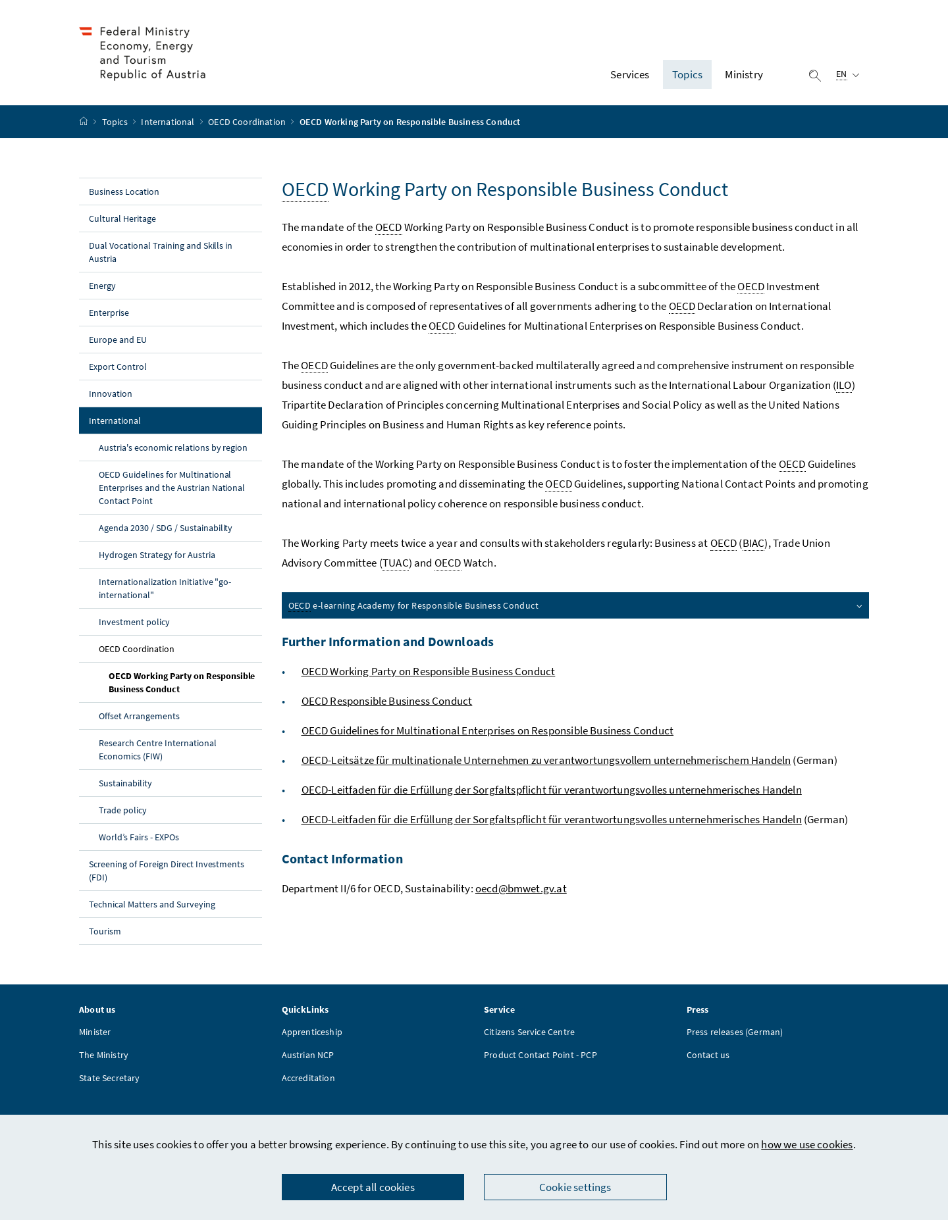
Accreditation (308, 1078)
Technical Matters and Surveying (152, 904)
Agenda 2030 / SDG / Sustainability (165, 528)
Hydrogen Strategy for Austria (157, 555)
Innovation (110, 393)
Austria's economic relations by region (173, 447)
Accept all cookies (373, 1187)
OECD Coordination (248, 122)
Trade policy (123, 810)
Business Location (124, 191)
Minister (95, 1032)
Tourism (105, 931)
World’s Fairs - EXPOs (139, 837)
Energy (102, 286)
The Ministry (103, 1055)
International (168, 122)
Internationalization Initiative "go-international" (165, 588)
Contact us (708, 1055)
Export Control (118, 366)
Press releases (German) (735, 1032)
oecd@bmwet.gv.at (521, 888)
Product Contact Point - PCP (540, 1055)
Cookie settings (575, 1187)
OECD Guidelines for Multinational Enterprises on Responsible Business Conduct (488, 730)
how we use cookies (807, 1144)
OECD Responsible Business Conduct (387, 701)
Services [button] (629, 74)
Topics (116, 122)
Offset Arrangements (139, 716)
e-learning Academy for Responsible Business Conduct (576, 605)
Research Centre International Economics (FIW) (158, 749)
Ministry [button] (743, 74)
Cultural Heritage (122, 218)
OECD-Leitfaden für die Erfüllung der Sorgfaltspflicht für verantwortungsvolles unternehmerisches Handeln (552, 789)
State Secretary (109, 1078)
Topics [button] (687, 74)
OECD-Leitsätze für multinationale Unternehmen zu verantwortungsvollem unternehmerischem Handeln (546, 760)
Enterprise (109, 312)
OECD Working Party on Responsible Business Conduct (182, 682)
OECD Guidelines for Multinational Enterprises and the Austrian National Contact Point (172, 488)
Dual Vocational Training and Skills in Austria (160, 252)
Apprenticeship (312, 1032)
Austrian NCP (308, 1055)
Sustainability (125, 783)
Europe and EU (118, 339)
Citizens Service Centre (529, 1032)
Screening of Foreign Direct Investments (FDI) (166, 870)
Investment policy (134, 622)
